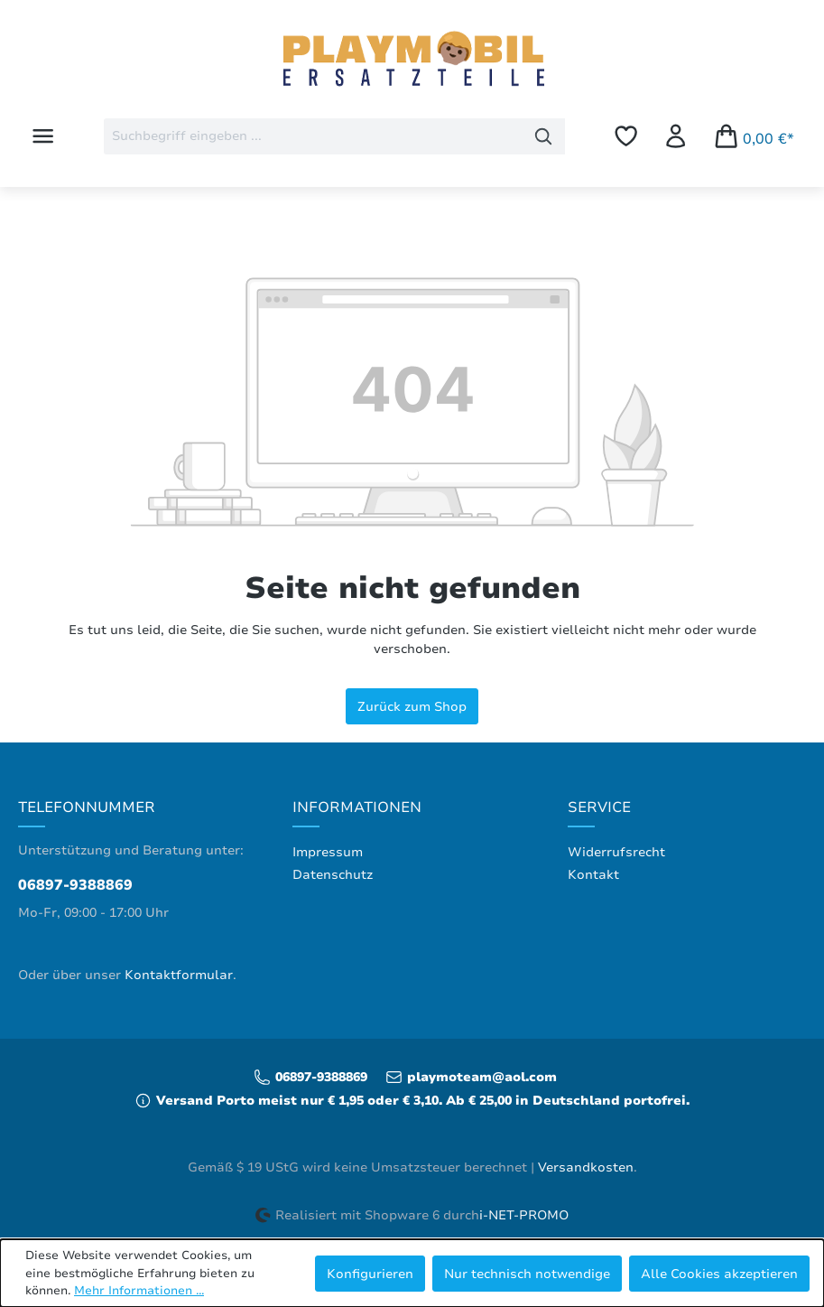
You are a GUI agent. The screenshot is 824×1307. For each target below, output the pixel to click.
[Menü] (43, 136)
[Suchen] (544, 136)
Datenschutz (332, 874)
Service (599, 807)
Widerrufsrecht (616, 852)
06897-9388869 (75, 885)
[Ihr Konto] (675, 136)
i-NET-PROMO (524, 1215)
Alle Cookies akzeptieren (719, 1274)
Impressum (327, 852)
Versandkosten (586, 1167)
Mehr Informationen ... (139, 1291)
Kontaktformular (179, 975)
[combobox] (313, 136)
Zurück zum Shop (412, 706)
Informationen (356, 807)
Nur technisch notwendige (527, 1274)
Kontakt (593, 874)
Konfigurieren (370, 1274)
